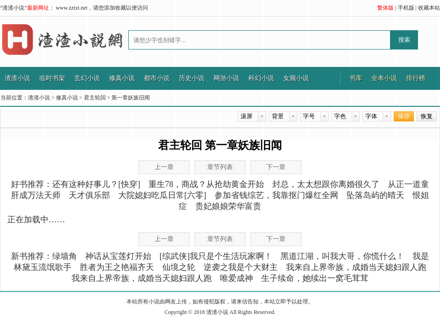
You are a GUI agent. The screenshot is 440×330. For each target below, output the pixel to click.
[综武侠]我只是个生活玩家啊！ (216, 256)
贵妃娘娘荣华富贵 (228, 206)
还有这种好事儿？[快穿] (96, 184)
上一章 (164, 167)
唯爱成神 (236, 278)
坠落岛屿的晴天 (375, 195)
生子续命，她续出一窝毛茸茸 (314, 278)
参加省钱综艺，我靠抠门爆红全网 (276, 195)
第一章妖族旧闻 (130, 97)
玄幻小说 (87, 78)
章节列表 (220, 167)
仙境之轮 (178, 267)
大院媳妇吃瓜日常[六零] (162, 195)
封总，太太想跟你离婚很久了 (326, 184)
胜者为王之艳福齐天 (117, 267)
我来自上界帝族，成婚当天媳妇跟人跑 (356, 267)
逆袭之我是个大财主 (241, 267)
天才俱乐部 (89, 195)
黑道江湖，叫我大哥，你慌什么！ (342, 256)
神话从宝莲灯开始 (118, 256)
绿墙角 (64, 256)
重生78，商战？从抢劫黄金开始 (206, 184)
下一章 (276, 167)
